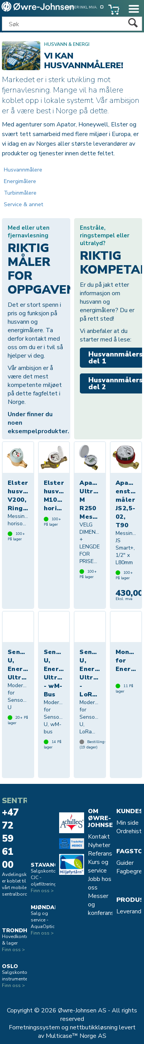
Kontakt (99, 836)
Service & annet (23, 204)
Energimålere (20, 181)
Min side (127, 823)
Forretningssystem (34, 1027)
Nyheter (99, 845)
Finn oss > (13, 949)
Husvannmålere (23, 169)
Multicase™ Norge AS (76, 1036)
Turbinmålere (20, 193)
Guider (125, 863)
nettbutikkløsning (94, 1027)
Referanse (102, 853)
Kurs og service (98, 866)
